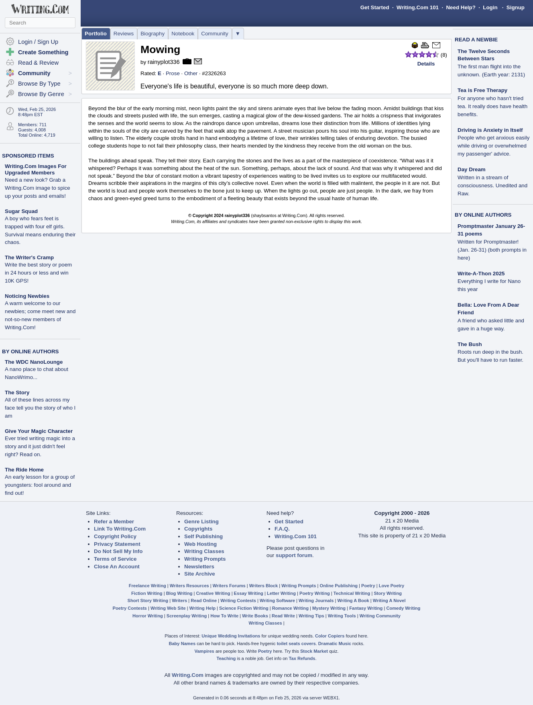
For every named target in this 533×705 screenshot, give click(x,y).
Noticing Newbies (27, 296)
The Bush (470, 344)
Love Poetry (392, 585)
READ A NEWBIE (476, 40)
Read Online (204, 600)
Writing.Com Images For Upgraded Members (36, 169)
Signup (516, 7)
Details (426, 64)
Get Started (374, 7)
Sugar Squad (21, 211)
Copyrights (198, 529)
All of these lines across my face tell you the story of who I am (40, 408)
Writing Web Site (168, 608)
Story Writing (388, 593)
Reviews (124, 34)
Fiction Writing (147, 593)
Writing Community (380, 615)
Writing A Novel (389, 600)
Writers (179, 600)
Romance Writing (290, 608)
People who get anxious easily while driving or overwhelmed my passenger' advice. (493, 146)
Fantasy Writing (365, 608)
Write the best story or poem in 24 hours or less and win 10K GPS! (38, 273)
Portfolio (96, 34)
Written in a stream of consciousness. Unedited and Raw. (492, 185)
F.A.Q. (282, 529)
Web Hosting (200, 544)
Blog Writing (179, 593)
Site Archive (199, 574)
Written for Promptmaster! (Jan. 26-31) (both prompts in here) (492, 250)
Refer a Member (114, 522)
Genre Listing (201, 522)
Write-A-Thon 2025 (481, 274)
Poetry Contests (130, 608)
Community (214, 34)
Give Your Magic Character (39, 431)
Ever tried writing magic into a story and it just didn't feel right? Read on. (40, 446)
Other (190, 73)
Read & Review (38, 62)
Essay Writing (248, 593)
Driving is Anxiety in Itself (490, 130)
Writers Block (263, 585)
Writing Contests (238, 600)
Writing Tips (311, 615)
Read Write (283, 615)
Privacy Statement (117, 544)
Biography (152, 34)
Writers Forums (229, 585)
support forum (294, 555)
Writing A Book (353, 600)
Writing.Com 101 (418, 7)
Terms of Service (115, 559)
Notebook (182, 34)
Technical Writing (352, 593)
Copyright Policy (115, 536)
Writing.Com (187, 675)
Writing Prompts (205, 559)
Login (490, 7)
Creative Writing (213, 593)
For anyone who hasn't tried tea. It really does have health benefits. (492, 106)
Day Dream (472, 169)
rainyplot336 (164, 62)
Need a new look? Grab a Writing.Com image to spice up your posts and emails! (37, 188)
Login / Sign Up (38, 42)
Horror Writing (147, 615)
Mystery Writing (329, 608)
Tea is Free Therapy (482, 90)
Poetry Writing (314, 593)
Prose (173, 73)
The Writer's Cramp (29, 257)
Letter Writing (281, 593)
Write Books (255, 615)
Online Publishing (339, 585)
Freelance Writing (147, 585)
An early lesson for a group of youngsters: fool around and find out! (40, 485)
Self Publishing (203, 536)
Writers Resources (189, 585)
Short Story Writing (147, 600)
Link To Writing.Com (120, 529)
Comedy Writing (403, 608)
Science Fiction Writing (244, 608)
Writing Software (277, 600)
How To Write (224, 615)
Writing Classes (204, 551)
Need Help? (460, 7)
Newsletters (199, 567)
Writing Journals (316, 600)
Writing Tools (342, 615)
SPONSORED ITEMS (28, 156)
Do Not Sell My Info (118, 551)
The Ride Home (24, 470)
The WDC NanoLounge (34, 362)
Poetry (368, 585)
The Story (17, 392)
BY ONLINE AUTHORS (30, 351)
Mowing (160, 49)
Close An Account (117, 567)
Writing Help (202, 608)
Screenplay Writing (187, 615)
